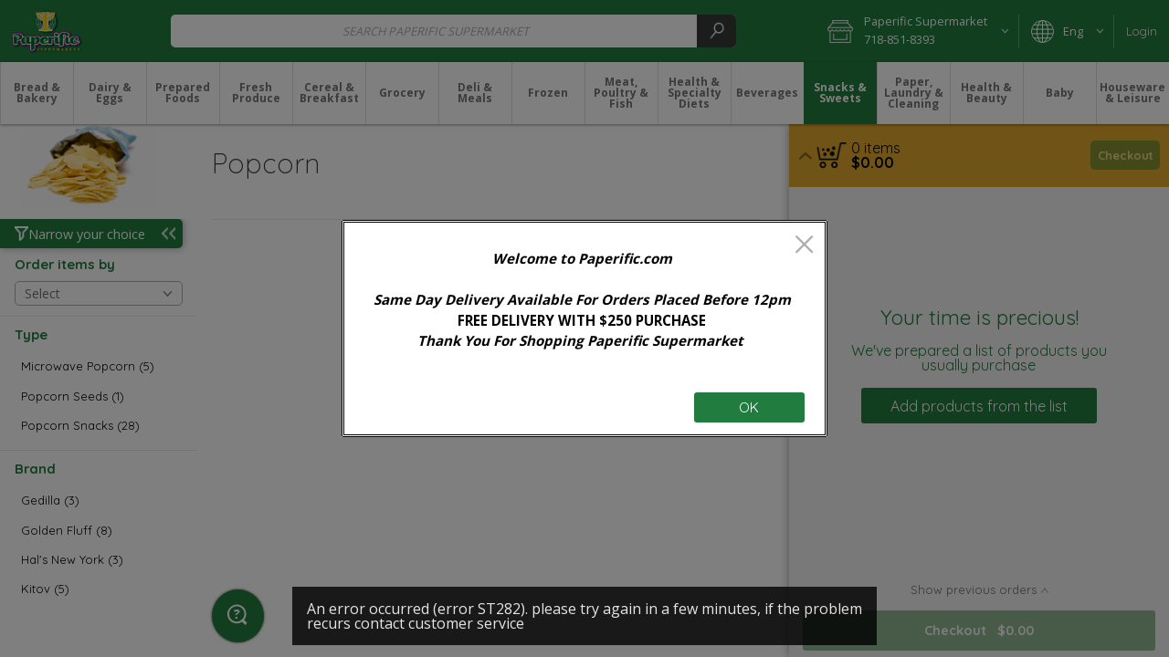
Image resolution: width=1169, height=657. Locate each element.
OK (749, 407)
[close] (804, 246)
